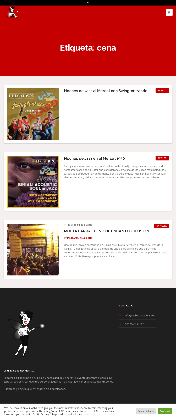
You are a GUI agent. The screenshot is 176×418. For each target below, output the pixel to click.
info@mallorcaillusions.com (140, 315)
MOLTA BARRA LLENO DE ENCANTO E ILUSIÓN (106, 231)
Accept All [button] (165, 410)
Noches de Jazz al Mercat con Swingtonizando (105, 90)
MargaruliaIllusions (79, 238)
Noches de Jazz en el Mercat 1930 (94, 158)
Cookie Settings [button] (146, 410)
